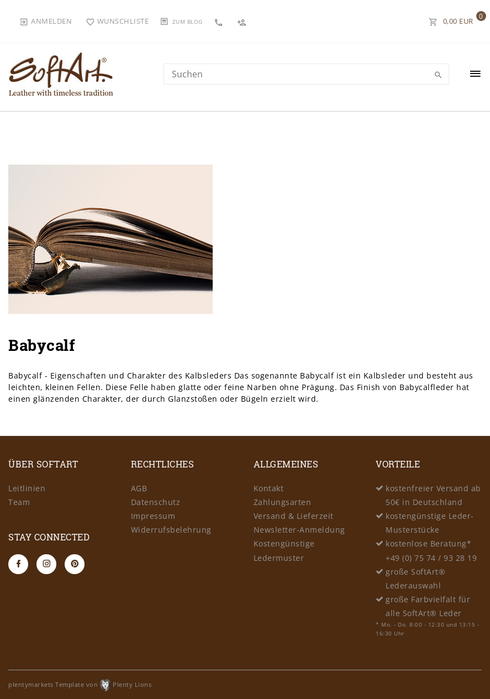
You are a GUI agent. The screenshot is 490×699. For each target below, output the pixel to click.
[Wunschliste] (117, 21)
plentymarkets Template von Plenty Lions (79, 684)
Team (19, 502)
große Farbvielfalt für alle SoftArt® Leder (428, 606)
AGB (139, 488)
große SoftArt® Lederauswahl (415, 578)
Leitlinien (26, 488)
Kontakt (269, 488)
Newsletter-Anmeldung (299, 529)
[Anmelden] (45, 21)
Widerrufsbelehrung (171, 529)
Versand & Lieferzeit (294, 516)
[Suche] (438, 75)
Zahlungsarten (283, 502)
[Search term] (306, 74)
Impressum (153, 516)
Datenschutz (156, 502)
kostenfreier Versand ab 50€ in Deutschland (433, 495)
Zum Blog (187, 21)
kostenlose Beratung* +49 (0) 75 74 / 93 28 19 (431, 550)
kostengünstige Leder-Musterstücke (430, 523)
